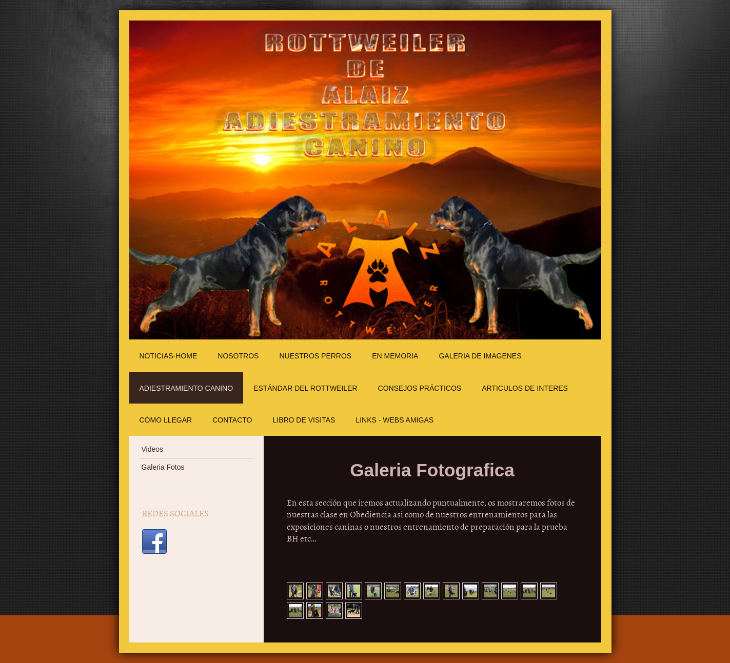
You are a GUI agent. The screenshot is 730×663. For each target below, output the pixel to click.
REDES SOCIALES (175, 512)
